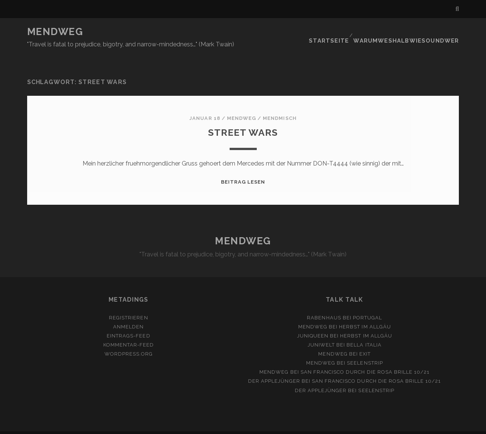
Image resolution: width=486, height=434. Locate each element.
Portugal (367, 304)
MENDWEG (55, 31)
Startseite (339, 32)
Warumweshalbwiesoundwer (412, 32)
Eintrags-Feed (128, 322)
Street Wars (243, 117)
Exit (365, 340)
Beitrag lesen (243, 168)
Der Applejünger (274, 367)
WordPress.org (128, 340)
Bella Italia (364, 331)
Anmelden (128, 313)
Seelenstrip (365, 349)
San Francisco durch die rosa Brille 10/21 (365, 358)
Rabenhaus (324, 304)
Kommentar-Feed (128, 331)
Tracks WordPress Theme (211, 425)
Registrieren (128, 304)
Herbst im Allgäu (365, 313)
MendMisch (279, 104)
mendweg (241, 104)
